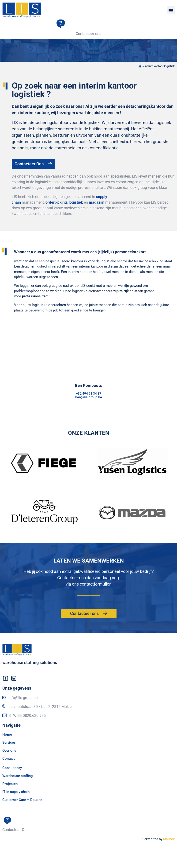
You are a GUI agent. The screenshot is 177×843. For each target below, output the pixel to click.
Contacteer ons (88, 33)
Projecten (10, 784)
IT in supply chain (16, 792)
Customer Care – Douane (22, 800)
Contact (8, 758)
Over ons (9, 750)
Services (9, 742)
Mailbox (169, 839)
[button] (171, 10)
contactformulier (95, 584)
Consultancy (12, 768)
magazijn (96, 202)
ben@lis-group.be (88, 397)
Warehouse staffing (17, 776)
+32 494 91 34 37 (88, 393)
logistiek (76, 202)
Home (7, 734)
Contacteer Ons (15, 829)
